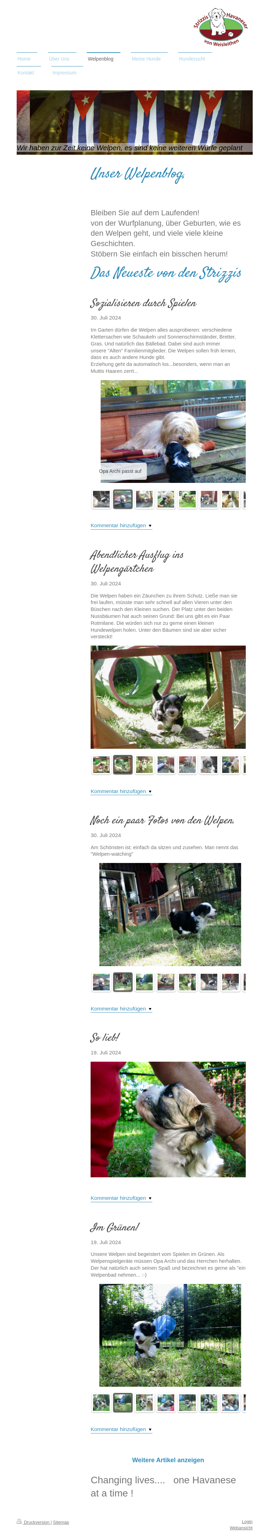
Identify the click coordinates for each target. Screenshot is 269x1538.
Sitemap (61, 1522)
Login (247, 1521)
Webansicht (241, 1528)
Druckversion (34, 1522)
